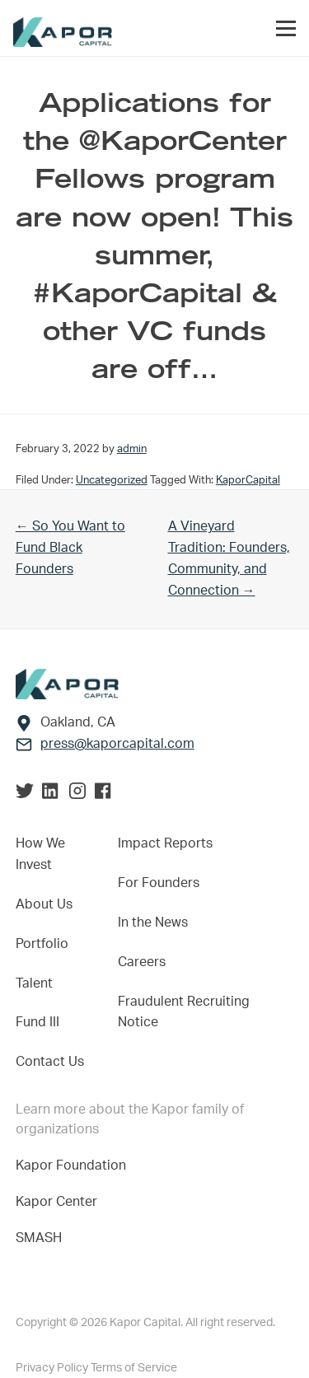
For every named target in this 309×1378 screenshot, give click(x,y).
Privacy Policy (53, 1368)
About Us (44, 904)
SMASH (39, 1238)
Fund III (37, 1022)
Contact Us (50, 1061)
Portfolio (42, 944)
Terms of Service (134, 1368)
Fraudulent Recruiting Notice (184, 1012)
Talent (34, 983)
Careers (142, 962)
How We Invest (40, 854)
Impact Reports (165, 843)
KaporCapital (248, 480)
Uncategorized (111, 480)
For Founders (158, 883)
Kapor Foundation (74, 1165)
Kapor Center (60, 1201)
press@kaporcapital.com (117, 743)
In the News (153, 922)
